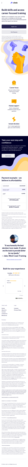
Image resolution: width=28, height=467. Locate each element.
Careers (4, 311)
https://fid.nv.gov (5, 346)
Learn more (8, 155)
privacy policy (17, 437)
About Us (4, 310)
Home (3, 308)
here (5, 329)
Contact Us (4, 313)
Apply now (14, 26)
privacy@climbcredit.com (11, 417)
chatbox (12, 377)
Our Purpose (14, 32)
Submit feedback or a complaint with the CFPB (10, 397)
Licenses (16, 308)
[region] (14, 286)
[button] (3, 286)
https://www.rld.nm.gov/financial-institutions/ (10, 367)
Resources (4, 315)
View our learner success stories (14, 259)
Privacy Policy (17, 310)
